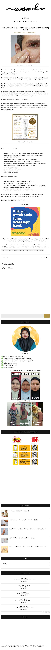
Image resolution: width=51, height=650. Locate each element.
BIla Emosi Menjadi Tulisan (23, 593)
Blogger (42, 645)
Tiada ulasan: (31, 32)
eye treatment (6, 250)
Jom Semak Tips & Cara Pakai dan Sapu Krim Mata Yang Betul (25, 28)
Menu (25, 18)
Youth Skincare (38, 250)
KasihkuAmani (24, 599)
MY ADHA (24, 578)
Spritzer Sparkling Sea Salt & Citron (23, 600)
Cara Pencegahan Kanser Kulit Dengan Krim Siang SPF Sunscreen (27, 546)
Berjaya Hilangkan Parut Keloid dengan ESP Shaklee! (23, 520)
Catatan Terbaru (6, 258)
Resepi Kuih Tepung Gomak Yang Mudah (24, 607)
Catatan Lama (45, 258)
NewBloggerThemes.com (41, 646)
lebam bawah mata (25, 250)
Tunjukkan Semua (46, 612)
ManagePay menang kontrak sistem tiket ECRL (23, 579)
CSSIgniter (13, 646)
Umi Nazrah (23, 645)
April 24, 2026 (23, 586)
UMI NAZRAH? (25, 353)
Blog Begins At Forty (24, 585)
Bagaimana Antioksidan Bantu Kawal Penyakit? (22, 538)
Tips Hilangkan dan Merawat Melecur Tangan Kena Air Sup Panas (27, 529)
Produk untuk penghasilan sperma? (19, 511)
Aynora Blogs (24, 606)
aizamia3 (23, 592)
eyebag (15, 250)
